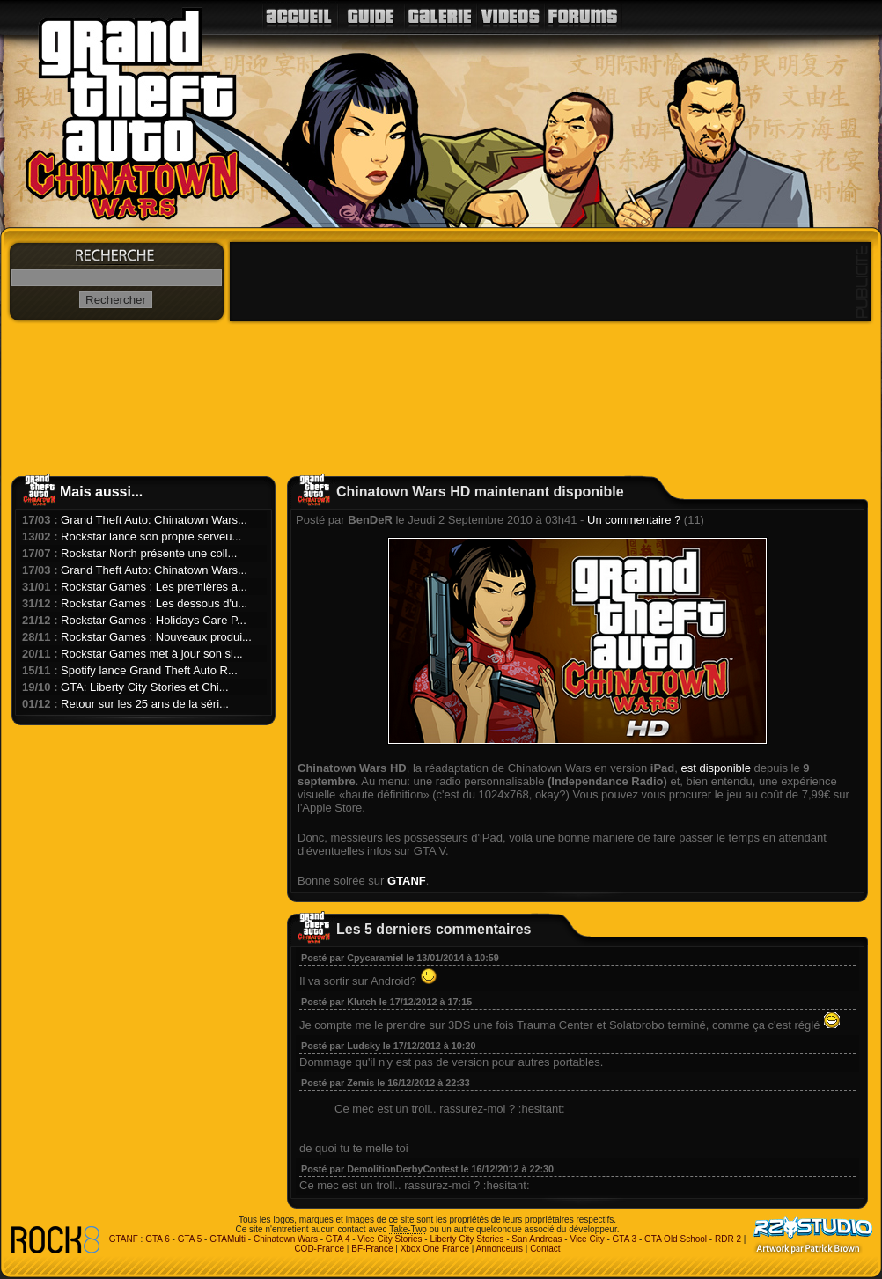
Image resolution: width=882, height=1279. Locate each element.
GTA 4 (338, 1239)
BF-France (372, 1248)
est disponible (715, 768)
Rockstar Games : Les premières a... (154, 586)
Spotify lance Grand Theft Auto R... (149, 670)
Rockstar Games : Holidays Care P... (153, 620)
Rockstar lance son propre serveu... (151, 536)
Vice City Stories (389, 1239)
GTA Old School (675, 1239)
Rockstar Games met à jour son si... (152, 653)
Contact (545, 1248)
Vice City (587, 1239)
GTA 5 (190, 1239)
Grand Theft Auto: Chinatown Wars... (154, 519)
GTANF (406, 880)
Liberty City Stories (466, 1239)
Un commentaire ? (633, 519)
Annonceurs (499, 1248)
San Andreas (536, 1239)
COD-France (319, 1248)
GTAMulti (227, 1239)
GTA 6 (157, 1239)
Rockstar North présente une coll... (149, 553)
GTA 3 (625, 1239)
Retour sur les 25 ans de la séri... (145, 703)
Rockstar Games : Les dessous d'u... (154, 603)
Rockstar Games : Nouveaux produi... (156, 636)
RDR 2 (728, 1239)
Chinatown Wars (286, 1239)
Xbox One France (435, 1248)
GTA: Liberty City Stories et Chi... (144, 687)
